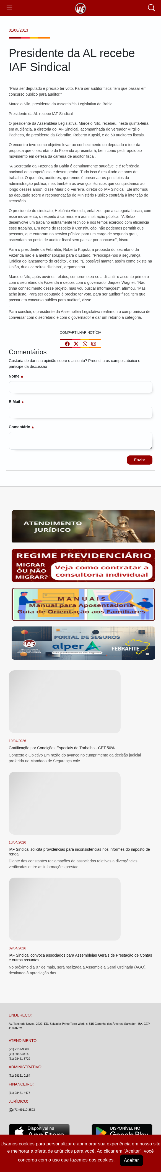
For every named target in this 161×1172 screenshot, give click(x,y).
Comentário (19, 427)
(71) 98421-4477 (19, 1092)
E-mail (14, 401)
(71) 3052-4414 (19, 1054)
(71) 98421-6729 (19, 1058)
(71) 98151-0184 (19, 1075)
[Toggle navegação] (9, 7)
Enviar (139, 460)
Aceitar (131, 1160)
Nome (14, 376)
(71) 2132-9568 (19, 1049)
